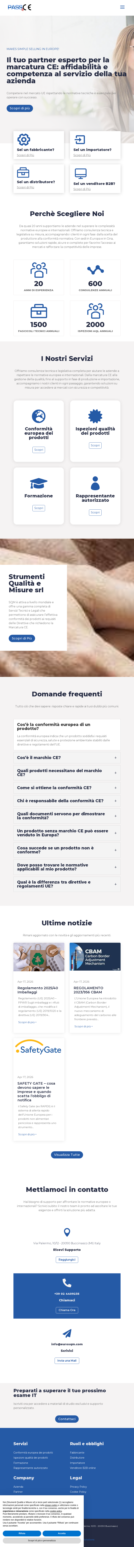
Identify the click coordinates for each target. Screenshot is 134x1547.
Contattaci (67, 1419)
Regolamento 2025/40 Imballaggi (37, 990)
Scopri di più (20, 108)
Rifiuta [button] (22, 1533)
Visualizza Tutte (67, 1155)
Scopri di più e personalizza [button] (42, 1540)
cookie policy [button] (56, 1511)
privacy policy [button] (51, 1505)
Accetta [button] (61, 1533)
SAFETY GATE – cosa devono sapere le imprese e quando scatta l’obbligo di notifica (36, 1091)
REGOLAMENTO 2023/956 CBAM (88, 990)
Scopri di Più (22, 638)
